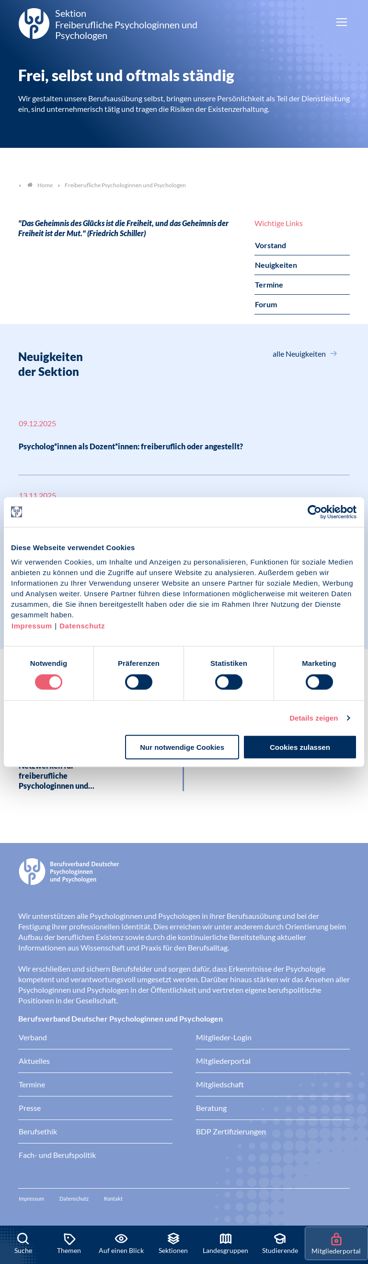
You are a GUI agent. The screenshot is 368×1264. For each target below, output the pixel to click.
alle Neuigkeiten (300, 353)
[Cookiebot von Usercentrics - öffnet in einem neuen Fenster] (315, 511)
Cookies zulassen (300, 747)
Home (40, 185)
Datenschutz (82, 626)
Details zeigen (313, 717)
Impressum (32, 626)
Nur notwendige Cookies (182, 747)
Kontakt (113, 1198)
